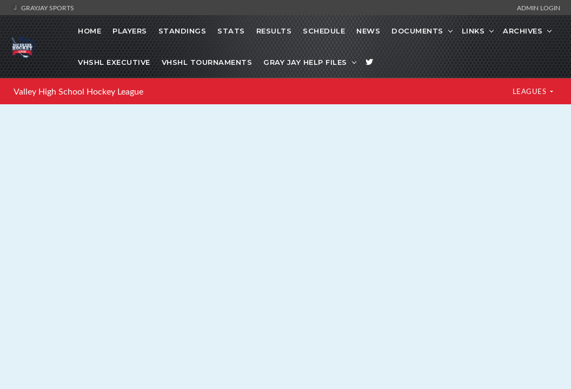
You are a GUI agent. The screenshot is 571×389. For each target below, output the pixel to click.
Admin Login (538, 7)
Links (473, 30)
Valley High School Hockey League (78, 91)
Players (129, 30)
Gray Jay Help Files (305, 62)
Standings (182, 30)
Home (89, 30)
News (368, 30)
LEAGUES (530, 91)
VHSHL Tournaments (207, 62)
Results (274, 30)
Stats (231, 30)
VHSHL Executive (114, 62)
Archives (522, 30)
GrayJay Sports (42, 7)
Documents (417, 30)
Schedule (324, 30)
